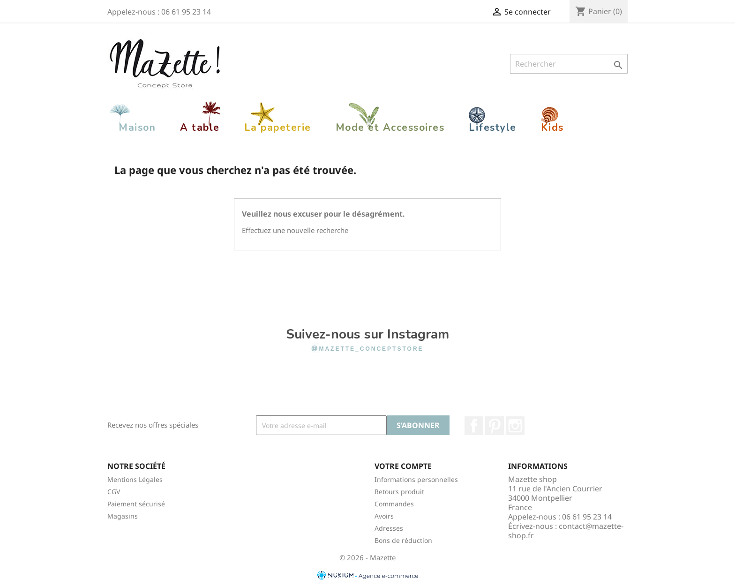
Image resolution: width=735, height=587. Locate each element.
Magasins (122, 516)
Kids (552, 127)
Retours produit (399, 491)
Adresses (389, 528)
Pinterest (494, 425)
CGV (113, 491)
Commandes (394, 503)
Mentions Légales (135, 479)
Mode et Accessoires (390, 127)
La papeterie (277, 127)
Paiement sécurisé (136, 503)
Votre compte (403, 466)
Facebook (474, 425)
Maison (137, 127)
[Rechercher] (569, 64)
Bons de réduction (403, 540)
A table (200, 127)
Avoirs (384, 516)
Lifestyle (493, 127)
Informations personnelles (416, 479)
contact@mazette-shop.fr (565, 531)
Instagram (515, 425)
